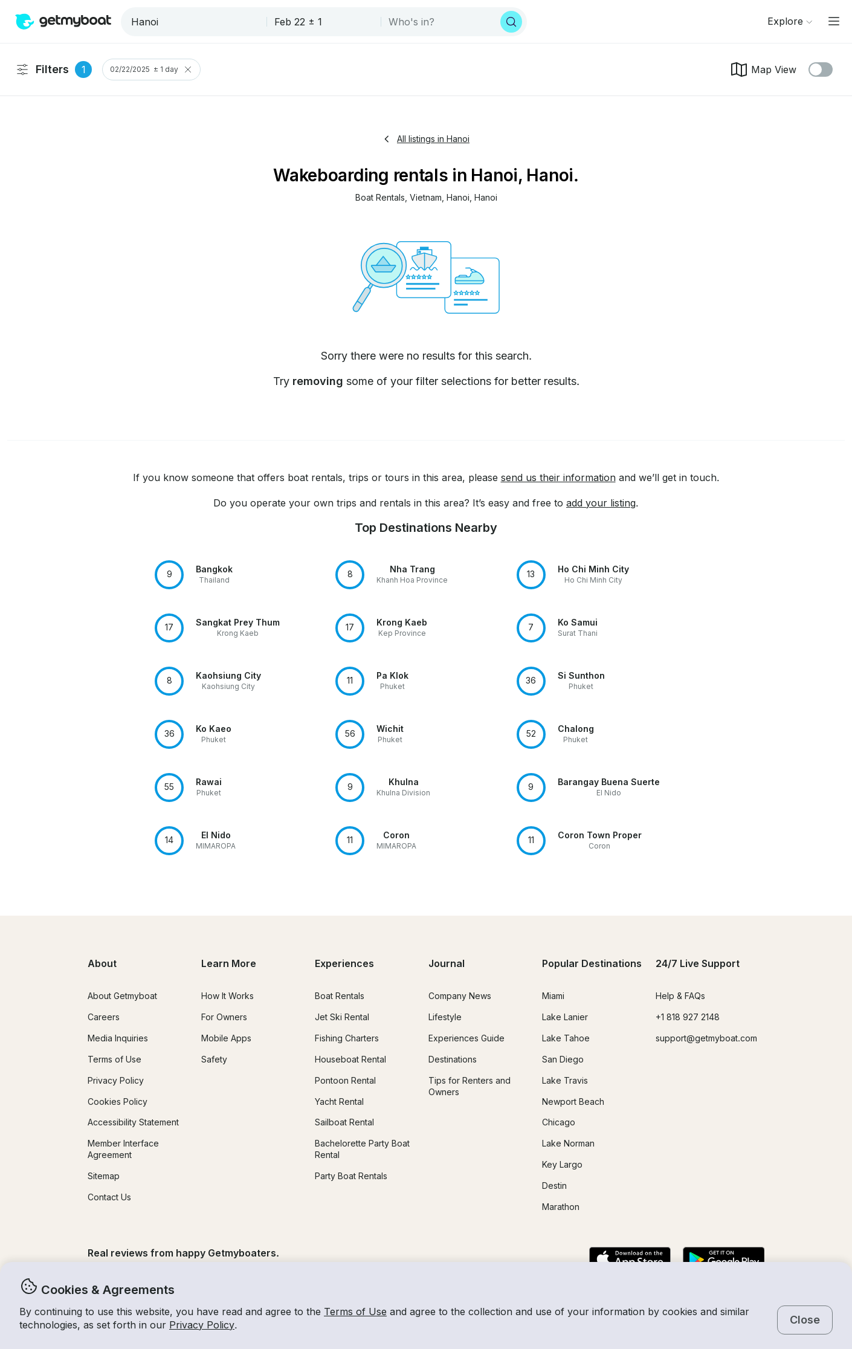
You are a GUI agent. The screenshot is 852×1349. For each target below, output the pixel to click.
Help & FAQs (680, 996)
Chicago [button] (558, 1122)
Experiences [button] (344, 963)
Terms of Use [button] (355, 1311)
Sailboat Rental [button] (344, 1122)
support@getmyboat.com (706, 1038)
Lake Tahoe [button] (566, 1038)
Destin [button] (554, 1185)
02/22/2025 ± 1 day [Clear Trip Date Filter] (151, 69)
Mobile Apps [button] (226, 1038)
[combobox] (195, 21)
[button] (380, 198)
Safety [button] (214, 1059)
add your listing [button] (601, 503)
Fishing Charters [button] (347, 1038)
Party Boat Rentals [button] (351, 1176)
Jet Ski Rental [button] (342, 1017)
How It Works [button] (227, 996)
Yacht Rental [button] (339, 1101)
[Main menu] (833, 21)
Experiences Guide (466, 1038)
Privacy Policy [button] (201, 1325)
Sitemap (104, 1176)
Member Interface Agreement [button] (123, 1149)
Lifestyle (445, 1017)
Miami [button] (553, 996)
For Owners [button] (224, 1017)
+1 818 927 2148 (688, 1017)
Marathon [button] (560, 1207)
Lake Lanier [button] (565, 1017)
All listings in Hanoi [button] (426, 139)
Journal (446, 963)
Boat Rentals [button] (339, 996)
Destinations (452, 1059)
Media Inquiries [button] (118, 1038)
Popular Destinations (592, 963)
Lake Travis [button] (565, 1080)
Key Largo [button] (562, 1164)
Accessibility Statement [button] (133, 1122)
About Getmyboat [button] (122, 996)
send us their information (558, 477)
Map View (762, 69)
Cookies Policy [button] (117, 1101)
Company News (459, 996)
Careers (104, 1017)
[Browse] (789, 21)
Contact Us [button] (109, 1197)
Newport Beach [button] (573, 1101)
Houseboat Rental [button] (350, 1059)
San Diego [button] (563, 1059)
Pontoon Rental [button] (345, 1080)
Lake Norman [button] (568, 1143)
